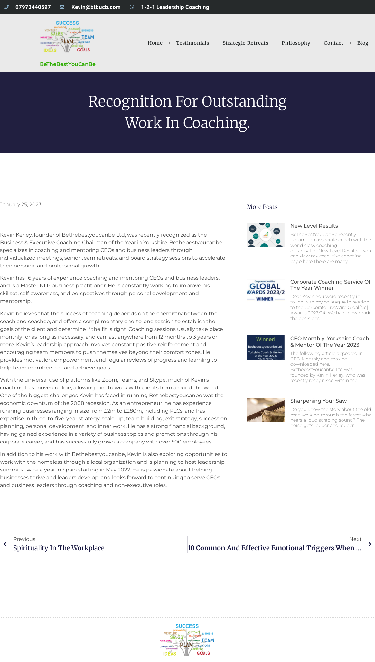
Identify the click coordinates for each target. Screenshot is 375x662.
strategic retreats (245, 43)
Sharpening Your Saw (318, 401)
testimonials (192, 43)
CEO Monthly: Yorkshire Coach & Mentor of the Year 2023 (329, 341)
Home (155, 43)
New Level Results (314, 226)
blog (363, 43)
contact (333, 43)
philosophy (296, 43)
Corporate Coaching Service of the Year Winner (330, 285)
